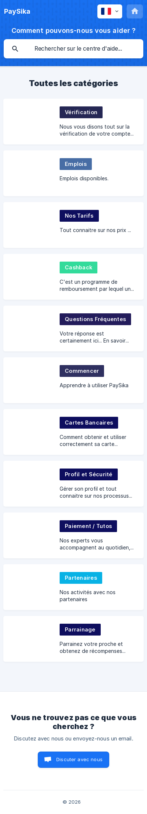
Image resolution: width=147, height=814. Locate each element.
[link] (73, 121)
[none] (17, 11)
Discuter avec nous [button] (79, 759)
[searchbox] (73, 48)
